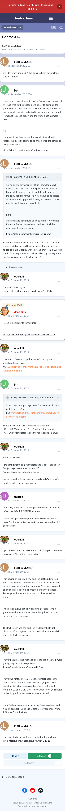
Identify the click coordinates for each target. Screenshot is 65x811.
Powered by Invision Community (32, 806)
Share (15, 756)
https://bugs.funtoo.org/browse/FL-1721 (29, 740)
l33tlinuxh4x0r (13, 46)
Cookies (32, 798)
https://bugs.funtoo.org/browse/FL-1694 (24, 667)
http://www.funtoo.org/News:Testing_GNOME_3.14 (29, 334)
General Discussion (35, 49)
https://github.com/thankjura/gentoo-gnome (25, 150)
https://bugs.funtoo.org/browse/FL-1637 (31, 291)
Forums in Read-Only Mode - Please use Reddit (30, 6)
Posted (17, 65)
